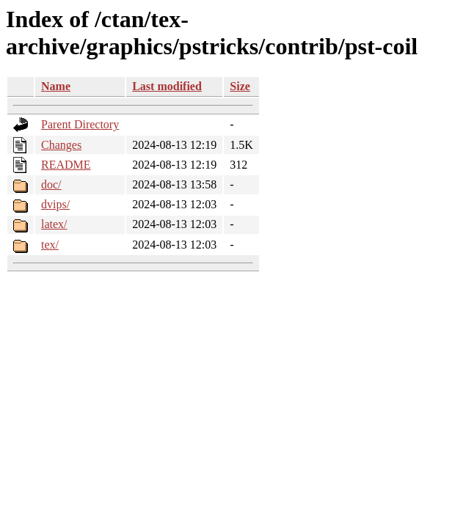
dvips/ (55, 204)
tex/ (50, 244)
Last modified (167, 86)
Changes (61, 145)
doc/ (51, 184)
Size (240, 86)
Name (55, 86)
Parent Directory (80, 124)
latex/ (54, 224)
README (66, 164)
